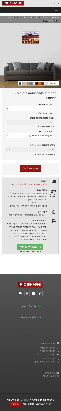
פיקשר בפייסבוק (50, 343)
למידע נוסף (28, 404)
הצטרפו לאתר (51, 376)
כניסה (55, 3)
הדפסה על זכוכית (49, 351)
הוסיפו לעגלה (30, 168)
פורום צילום (52, 373)
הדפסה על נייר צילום (48, 354)
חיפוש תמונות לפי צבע (47, 362)
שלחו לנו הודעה (30, 246)
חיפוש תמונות (51, 358)
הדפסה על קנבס (49, 348)
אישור (15, 404)
